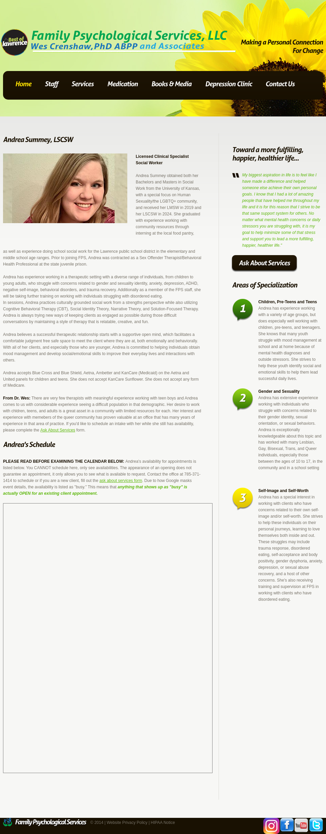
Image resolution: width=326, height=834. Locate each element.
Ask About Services (57, 430)
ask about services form (120, 480)
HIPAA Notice (163, 822)
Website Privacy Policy (127, 822)
